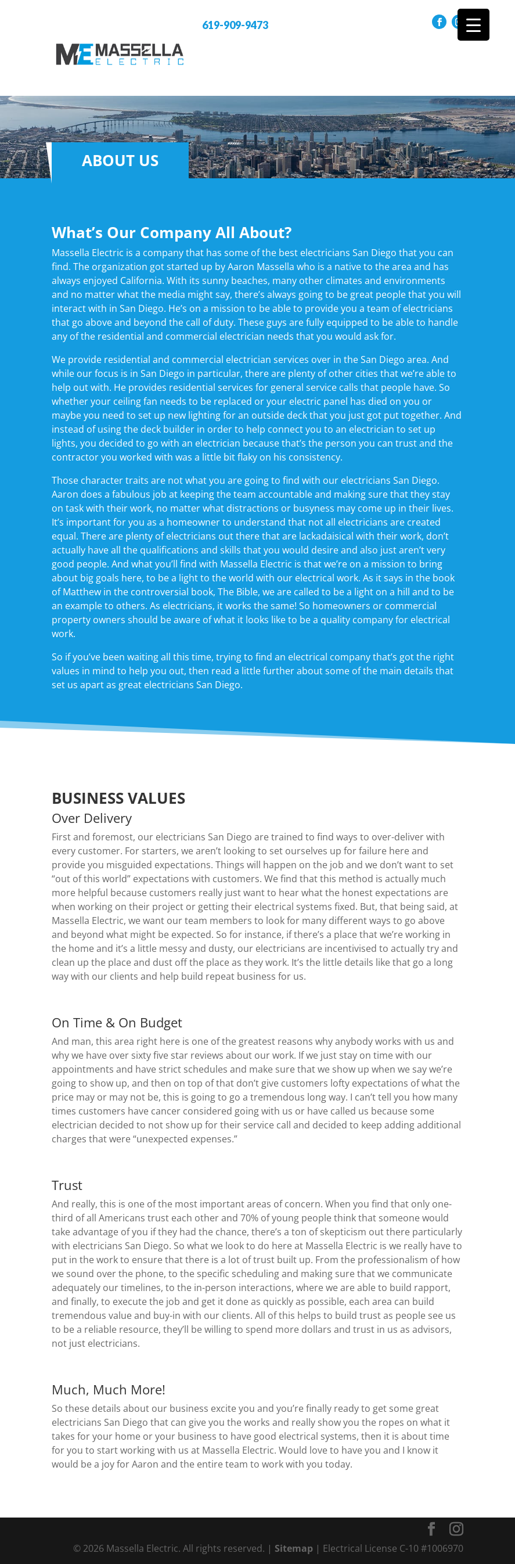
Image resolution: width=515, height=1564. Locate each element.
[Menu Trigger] (473, 25)
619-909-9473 (235, 25)
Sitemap (294, 1548)
